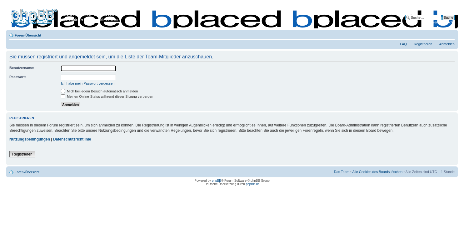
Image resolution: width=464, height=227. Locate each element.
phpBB (216, 180)
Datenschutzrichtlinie (72, 139)
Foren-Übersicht (28, 35)
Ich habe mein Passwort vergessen (87, 83)
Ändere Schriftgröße (450, 34)
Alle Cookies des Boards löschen (377, 172)
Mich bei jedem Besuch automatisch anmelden (99, 91)
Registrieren (423, 44)
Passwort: (17, 77)
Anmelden (447, 44)
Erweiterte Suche (441, 22)
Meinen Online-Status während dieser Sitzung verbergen (107, 96)
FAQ (403, 44)
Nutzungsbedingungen (29, 139)
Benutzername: (21, 68)
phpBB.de (253, 184)
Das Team (341, 172)
